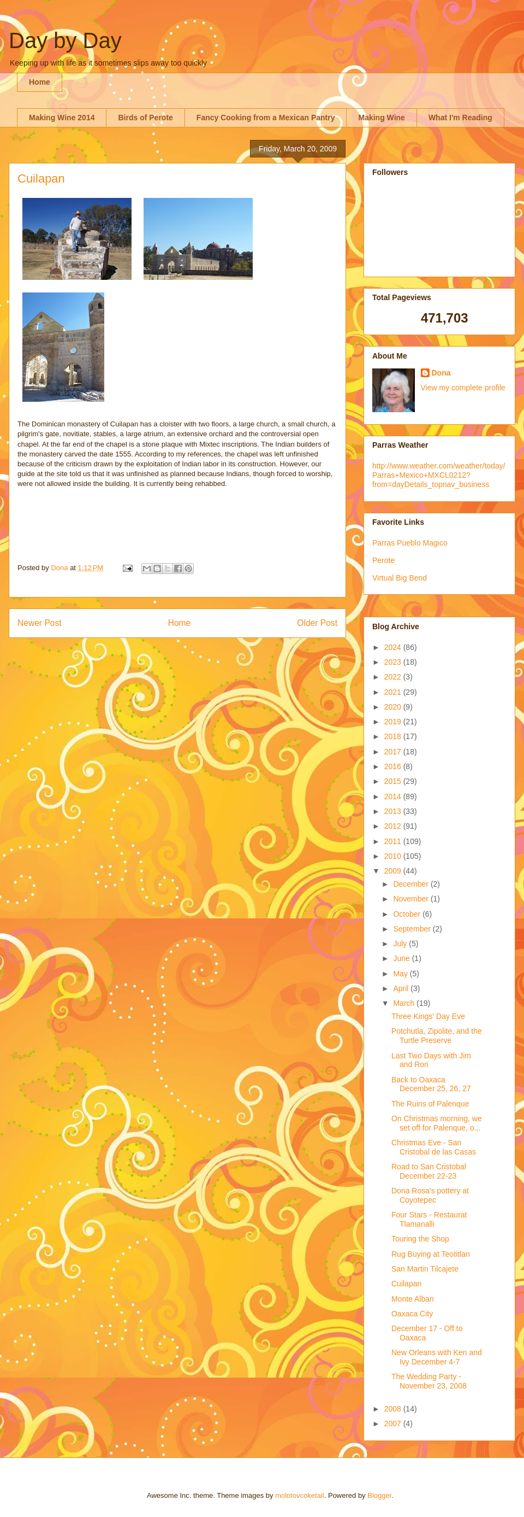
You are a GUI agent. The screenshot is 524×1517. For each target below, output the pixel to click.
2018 (393, 736)
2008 (393, 1408)
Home (39, 82)
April (401, 988)
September (412, 928)
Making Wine (381, 117)
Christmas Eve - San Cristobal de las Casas (433, 1147)
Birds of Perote (145, 117)
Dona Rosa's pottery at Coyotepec (430, 1195)
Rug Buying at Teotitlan (430, 1254)
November (411, 898)
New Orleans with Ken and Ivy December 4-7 (436, 1357)
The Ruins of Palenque (430, 1103)
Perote (383, 560)
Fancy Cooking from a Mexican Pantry (265, 117)
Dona (441, 372)
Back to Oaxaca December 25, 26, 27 (431, 1084)
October (407, 914)
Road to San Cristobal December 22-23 (428, 1171)
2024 (393, 647)
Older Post (317, 623)
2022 (393, 676)
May (401, 973)
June (402, 958)
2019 (393, 721)
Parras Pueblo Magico (410, 542)
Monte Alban (412, 1299)
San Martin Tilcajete (424, 1268)
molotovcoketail (299, 1495)
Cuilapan (406, 1283)
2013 (393, 811)
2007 (393, 1423)
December (411, 884)
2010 (393, 856)
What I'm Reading (460, 117)
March (404, 1003)
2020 (393, 706)
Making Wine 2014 (61, 117)
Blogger (379, 1495)
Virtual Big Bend (399, 577)
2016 (393, 766)
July (401, 943)
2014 (393, 796)
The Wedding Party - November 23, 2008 (429, 1381)
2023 (393, 662)
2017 (393, 751)
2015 (393, 781)
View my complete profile (463, 387)
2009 (393, 870)
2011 (393, 841)
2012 (393, 826)
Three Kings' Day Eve (428, 1016)
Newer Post (39, 623)
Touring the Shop (420, 1238)
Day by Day (65, 40)
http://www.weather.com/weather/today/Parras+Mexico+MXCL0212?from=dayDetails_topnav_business (438, 475)
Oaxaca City (412, 1313)
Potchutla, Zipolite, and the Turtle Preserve (436, 1036)
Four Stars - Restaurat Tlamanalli (429, 1219)
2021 (393, 692)
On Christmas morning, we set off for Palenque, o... (436, 1123)
